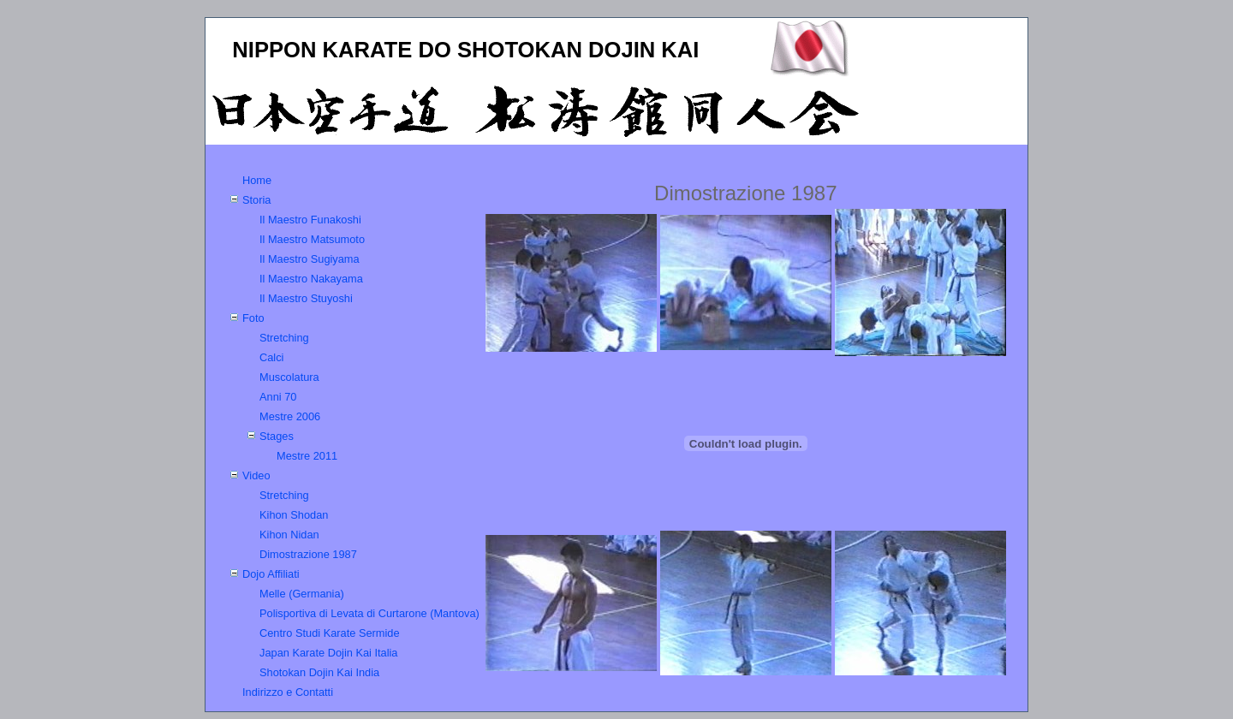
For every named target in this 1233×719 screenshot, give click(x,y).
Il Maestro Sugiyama (309, 259)
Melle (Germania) (301, 593)
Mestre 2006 (289, 416)
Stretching (284, 337)
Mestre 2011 (307, 455)
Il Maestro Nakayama (311, 278)
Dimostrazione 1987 (308, 554)
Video (256, 475)
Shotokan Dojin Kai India (319, 672)
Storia (256, 199)
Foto (253, 318)
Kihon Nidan (289, 534)
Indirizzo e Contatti (287, 692)
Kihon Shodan (293, 514)
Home (256, 180)
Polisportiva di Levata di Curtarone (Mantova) (369, 613)
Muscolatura (289, 377)
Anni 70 (277, 396)
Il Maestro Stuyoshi (306, 298)
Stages (276, 436)
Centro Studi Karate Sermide (329, 633)
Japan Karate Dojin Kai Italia (328, 652)
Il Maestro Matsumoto (312, 239)
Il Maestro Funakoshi (310, 219)
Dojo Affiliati (271, 573)
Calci (271, 357)
